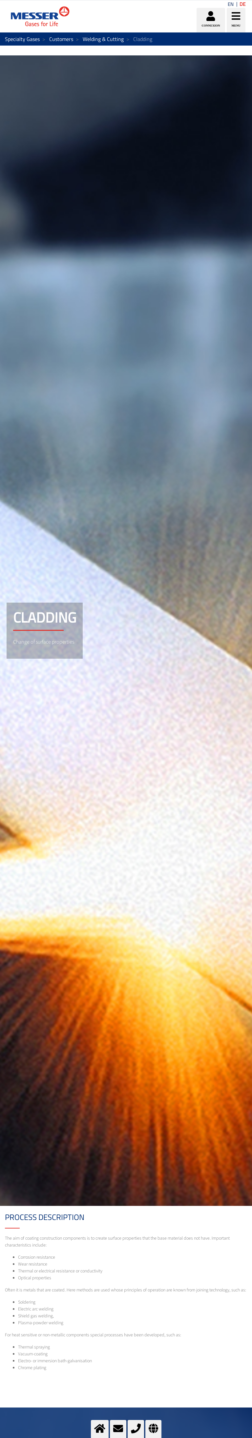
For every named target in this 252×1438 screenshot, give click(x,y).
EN (231, 4)
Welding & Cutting (103, 39)
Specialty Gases (22, 39)
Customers (61, 39)
